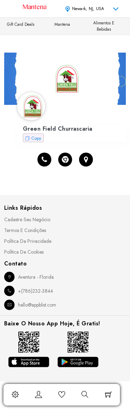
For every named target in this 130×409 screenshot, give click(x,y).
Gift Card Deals (20, 24)
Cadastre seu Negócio (27, 219)
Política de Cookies (24, 251)
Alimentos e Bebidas (103, 26)
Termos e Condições (25, 230)
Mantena (62, 24)
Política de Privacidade (27, 241)
